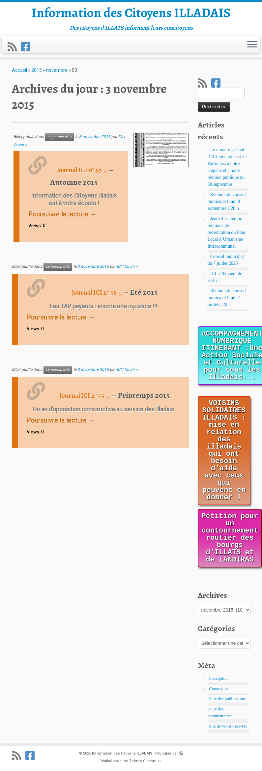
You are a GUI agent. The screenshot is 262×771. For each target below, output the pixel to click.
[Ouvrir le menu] (252, 45)
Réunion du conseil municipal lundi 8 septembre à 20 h (227, 203)
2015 (36, 72)
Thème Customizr (145, 763)
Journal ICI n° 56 (94, 294)
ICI (120, 138)
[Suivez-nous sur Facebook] (28, 47)
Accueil (19, 72)
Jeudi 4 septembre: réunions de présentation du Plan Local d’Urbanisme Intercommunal (226, 234)
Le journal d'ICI (59, 139)
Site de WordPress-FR (228, 728)
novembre (57, 72)
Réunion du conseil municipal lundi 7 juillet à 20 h (227, 299)
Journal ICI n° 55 (82, 397)
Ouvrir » (20, 147)
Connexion (218, 690)
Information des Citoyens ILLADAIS (131, 13)
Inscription (218, 680)
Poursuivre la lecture (62, 216)
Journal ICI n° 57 (79, 172)
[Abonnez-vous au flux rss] (14, 47)
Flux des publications (227, 700)
